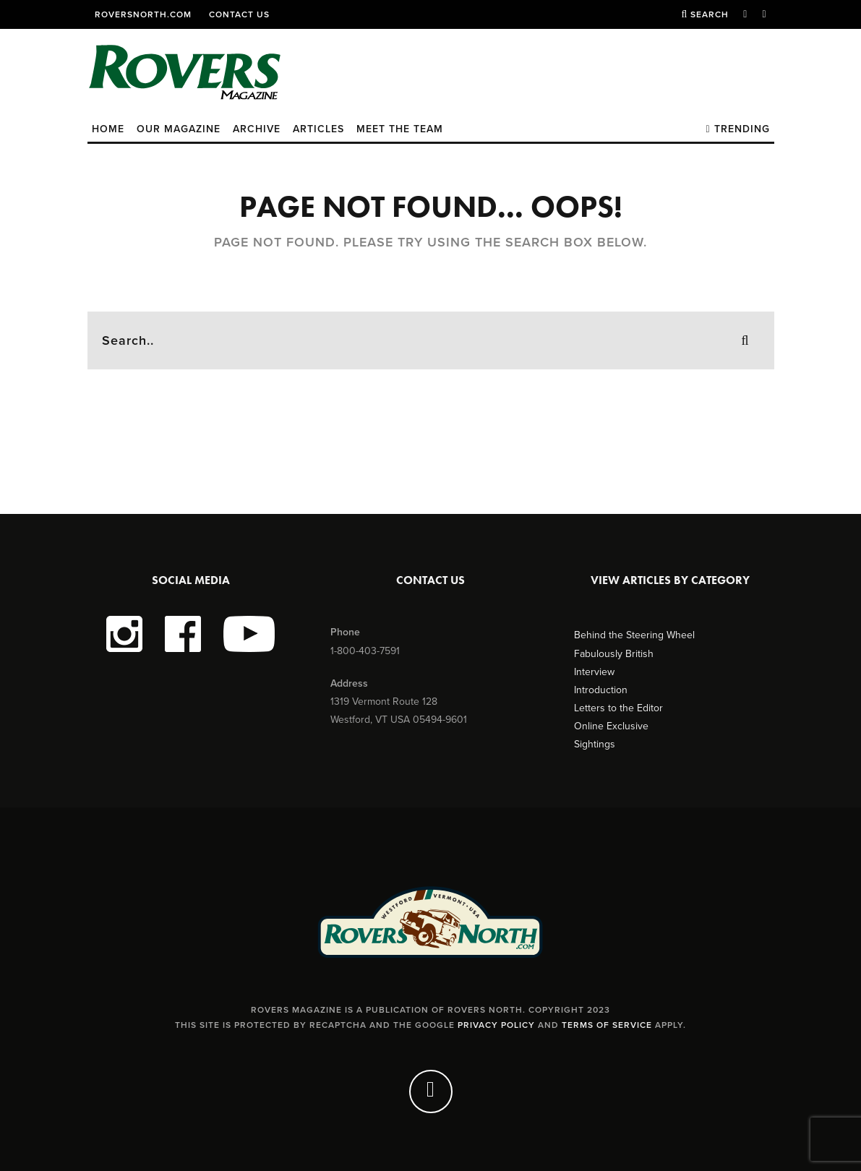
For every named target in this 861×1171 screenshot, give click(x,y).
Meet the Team (399, 129)
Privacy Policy (496, 1025)
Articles (318, 129)
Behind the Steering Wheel (634, 635)
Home (108, 129)
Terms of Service (607, 1025)
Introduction (600, 690)
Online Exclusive (611, 726)
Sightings (594, 744)
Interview (594, 672)
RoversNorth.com (143, 14)
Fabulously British (614, 654)
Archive (256, 129)
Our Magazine (178, 129)
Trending (737, 129)
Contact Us (239, 14)
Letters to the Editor (618, 708)
